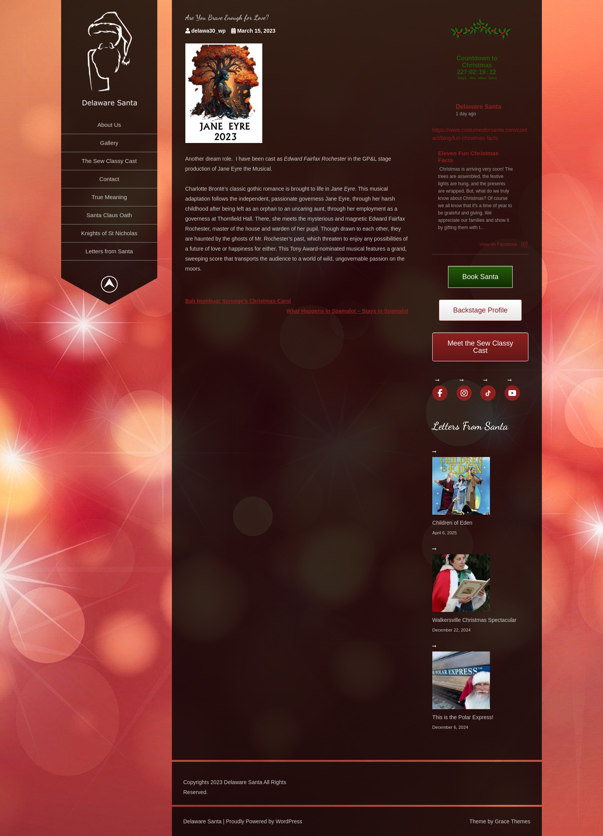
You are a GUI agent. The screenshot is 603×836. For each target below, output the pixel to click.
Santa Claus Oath (109, 215)
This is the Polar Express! (462, 717)
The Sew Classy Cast (109, 161)
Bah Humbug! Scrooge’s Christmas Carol (238, 301)
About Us (109, 124)
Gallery (109, 143)
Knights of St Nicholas (109, 233)
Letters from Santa (109, 251)
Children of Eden (452, 523)
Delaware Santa (478, 106)
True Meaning (109, 197)
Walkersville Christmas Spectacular (474, 620)
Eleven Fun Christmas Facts (468, 156)
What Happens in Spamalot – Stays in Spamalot (347, 311)
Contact (109, 179)
